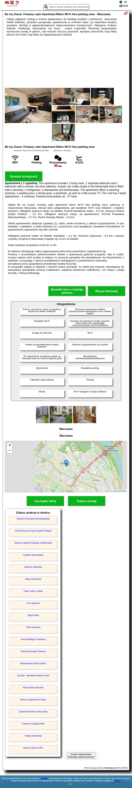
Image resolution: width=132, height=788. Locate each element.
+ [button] (10, 445)
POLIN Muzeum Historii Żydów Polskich (33, 531)
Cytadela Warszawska (33, 555)
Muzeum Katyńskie (33, 567)
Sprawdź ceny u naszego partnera (67, 291)
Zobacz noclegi (87, 501)
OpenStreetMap (119, 491)
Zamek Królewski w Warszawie (33, 711)
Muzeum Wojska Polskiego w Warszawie (33, 543)
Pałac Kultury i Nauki (33, 591)
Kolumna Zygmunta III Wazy (33, 699)
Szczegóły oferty (45, 501)
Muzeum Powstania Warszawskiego (33, 519)
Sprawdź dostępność (23, 176)
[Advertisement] (66, 62)
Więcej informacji (106, 291)
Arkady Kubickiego (33, 736)
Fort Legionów (33, 603)
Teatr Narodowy (33, 627)
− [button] (10, 450)
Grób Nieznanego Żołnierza (33, 651)
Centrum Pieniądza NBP (33, 724)
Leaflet (106, 491)
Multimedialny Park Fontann (33, 663)
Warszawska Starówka (33, 687)
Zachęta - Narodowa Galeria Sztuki (33, 675)
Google (44, 778)
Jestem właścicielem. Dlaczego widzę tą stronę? (81, 755)
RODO (118, 781)
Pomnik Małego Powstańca (33, 639)
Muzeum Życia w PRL (33, 748)
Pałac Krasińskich (33, 579)
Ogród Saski (33, 615)
